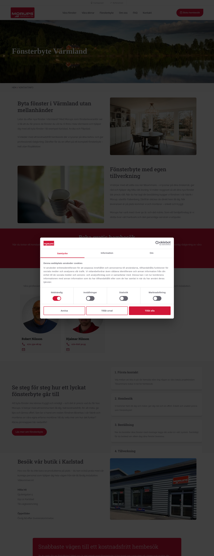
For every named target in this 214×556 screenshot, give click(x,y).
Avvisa (64, 310)
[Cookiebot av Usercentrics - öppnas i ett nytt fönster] (158, 243)
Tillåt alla (150, 310)
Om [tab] (151, 253)
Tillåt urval (107, 310)
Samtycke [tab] (62, 253)
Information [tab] (107, 253)
